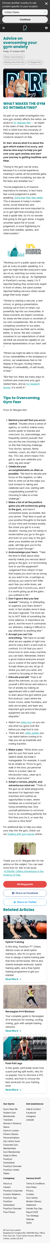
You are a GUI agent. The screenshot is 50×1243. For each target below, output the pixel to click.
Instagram (31, 1116)
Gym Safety (32, 1197)
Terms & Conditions (35, 1183)
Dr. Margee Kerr (22, 122)
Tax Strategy (32, 1215)
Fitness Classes (10, 1134)
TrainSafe (8, 1119)
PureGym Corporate (13, 1190)
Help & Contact (33, 1109)
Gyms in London (11, 1130)
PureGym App (10, 1197)
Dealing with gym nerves (21, 834)
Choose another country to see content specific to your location (20, 4)
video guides (32, 733)
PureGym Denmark (12, 1166)
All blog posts (25, 884)
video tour (26, 722)
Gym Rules (31, 1187)
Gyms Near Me (10, 1109)
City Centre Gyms (11, 1141)
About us (7, 1183)
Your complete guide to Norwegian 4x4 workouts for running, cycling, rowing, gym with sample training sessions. (25, 1008)
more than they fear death (28, 197)
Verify (29, 1222)
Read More (13, 979)
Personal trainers (11, 1137)
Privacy (29, 1190)
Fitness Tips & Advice (13, 57)
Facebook (31, 1112)
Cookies (30, 1194)
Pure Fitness (9, 1212)
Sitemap (30, 1219)
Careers (7, 1187)
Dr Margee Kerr (35, 62)
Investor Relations (12, 1194)
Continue (25, 19)
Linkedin (30, 1119)
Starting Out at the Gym (14, 62)
